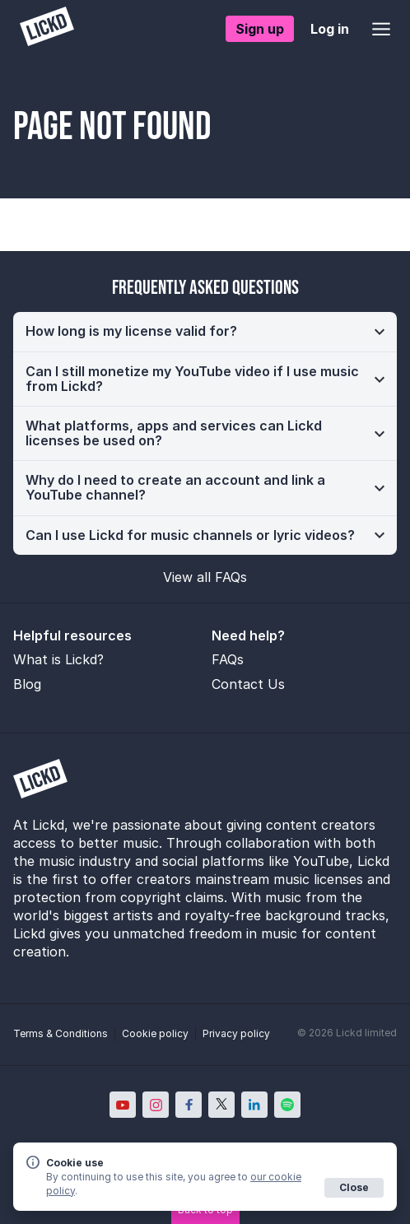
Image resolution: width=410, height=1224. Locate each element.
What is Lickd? (58, 659)
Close (354, 1187)
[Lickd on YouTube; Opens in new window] (122, 1104)
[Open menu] (381, 29)
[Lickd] (47, 28)
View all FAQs (205, 577)
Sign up (259, 29)
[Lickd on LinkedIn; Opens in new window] (254, 1104)
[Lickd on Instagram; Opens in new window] (155, 1104)
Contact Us (248, 684)
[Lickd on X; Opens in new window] (221, 1104)
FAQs (228, 659)
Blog (27, 684)
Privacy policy (236, 1033)
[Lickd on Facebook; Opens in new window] (188, 1104)
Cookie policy (155, 1033)
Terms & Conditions (60, 1033)
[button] (205, 331)
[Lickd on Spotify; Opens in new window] (287, 1104)
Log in (329, 29)
